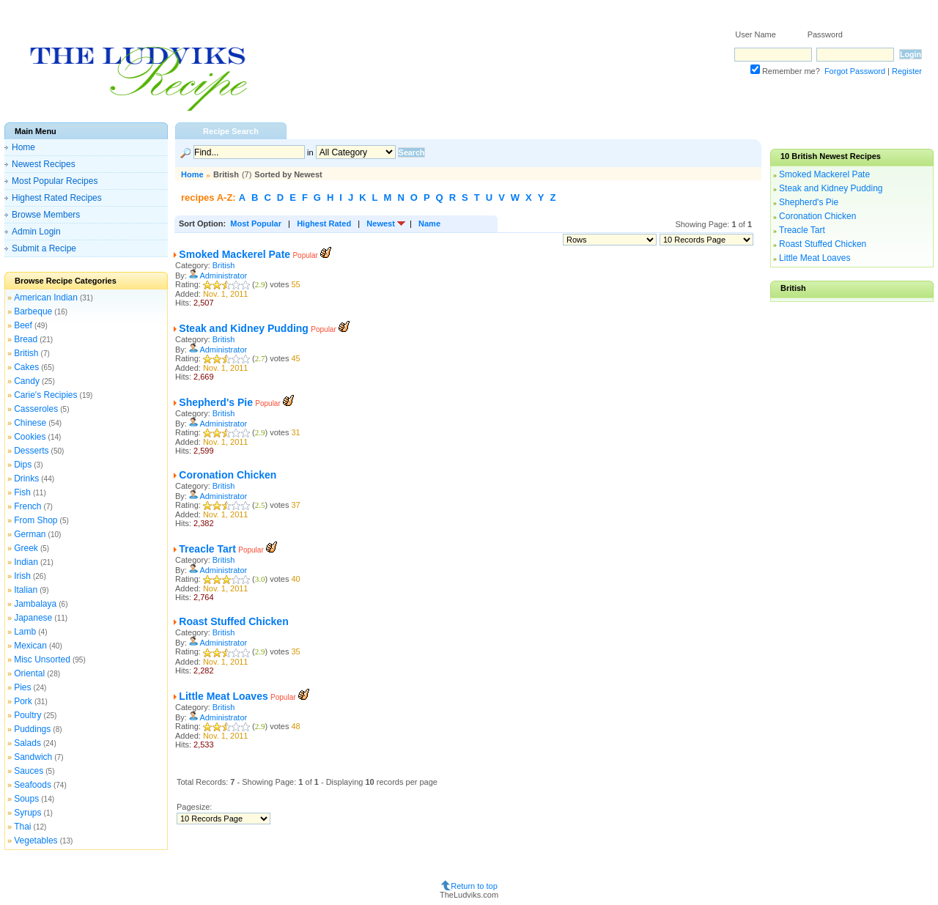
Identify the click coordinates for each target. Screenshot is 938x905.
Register (907, 71)
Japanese (33, 618)
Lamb (25, 632)
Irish (22, 576)
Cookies (29, 437)
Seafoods (32, 785)
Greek (26, 548)
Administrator (223, 275)
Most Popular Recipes (54, 181)
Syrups (27, 813)
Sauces (28, 771)
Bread (25, 339)
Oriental (29, 673)
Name (429, 223)
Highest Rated (324, 223)
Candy (27, 381)
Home (23, 147)
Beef (23, 325)
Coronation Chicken (227, 475)
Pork (23, 701)
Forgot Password (854, 71)
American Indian (46, 297)
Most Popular (255, 223)
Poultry (27, 715)
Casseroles (36, 409)
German (29, 534)
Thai (22, 826)
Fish (22, 492)
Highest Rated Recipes (57, 198)
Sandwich (33, 757)
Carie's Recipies (45, 395)
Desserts (31, 451)
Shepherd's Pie (216, 402)
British (26, 353)
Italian (25, 590)
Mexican (30, 645)
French (27, 506)
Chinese (30, 423)
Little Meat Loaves (223, 696)
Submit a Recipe (44, 248)
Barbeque (33, 311)
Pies (22, 687)
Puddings (32, 729)
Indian (26, 562)
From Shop (35, 520)
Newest (380, 223)
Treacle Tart (207, 549)
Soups (26, 799)
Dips (23, 464)
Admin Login (36, 231)
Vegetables (35, 840)
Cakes (26, 367)
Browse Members (46, 215)
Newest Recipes (43, 164)
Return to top (474, 885)
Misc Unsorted (42, 659)
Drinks (26, 478)
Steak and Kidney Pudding (244, 328)
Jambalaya (35, 604)
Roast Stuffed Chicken (233, 621)
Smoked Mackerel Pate (234, 254)
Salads (27, 743)
